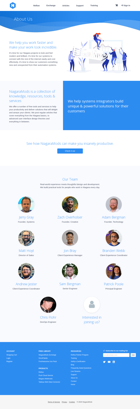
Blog (72, 365)
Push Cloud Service (46, 375)
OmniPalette (43, 358)
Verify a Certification (78, 361)
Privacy (64, 402)
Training (94, 5)
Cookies (72, 402)
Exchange (51, 5)
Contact (73, 381)
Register (9, 361)
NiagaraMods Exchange (47, 355)
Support (80, 6)
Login (8, 358)
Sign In (125, 5)
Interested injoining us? (91, 319)
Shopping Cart (11, 355)
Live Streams (75, 371)
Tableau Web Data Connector (49, 382)
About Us (74, 378)
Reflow (36, 6)
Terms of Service (54, 402)
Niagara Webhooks (46, 379)
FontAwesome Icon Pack (48, 361)
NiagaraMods (87, 402)
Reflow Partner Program (79, 355)
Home (73, 384)
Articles (65, 6)
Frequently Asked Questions (81, 368)
